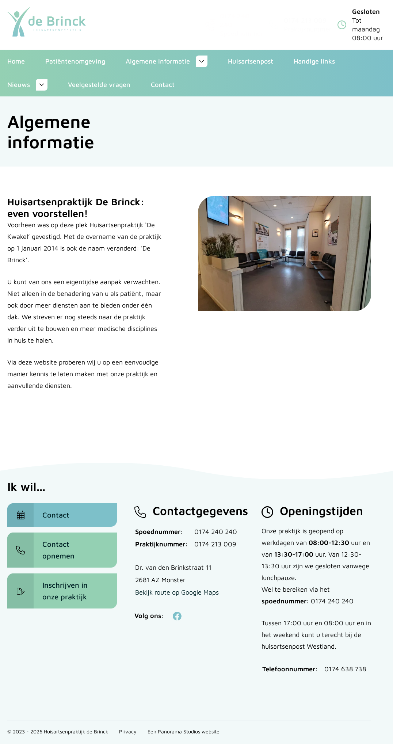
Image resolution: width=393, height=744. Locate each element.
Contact (55, 515)
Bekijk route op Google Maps (177, 592)
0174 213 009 (305, 20)
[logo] (46, 22)
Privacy (128, 731)
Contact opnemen (58, 550)
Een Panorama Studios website (184, 731)
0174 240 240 (215, 531)
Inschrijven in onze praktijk (65, 591)
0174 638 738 (345, 669)
